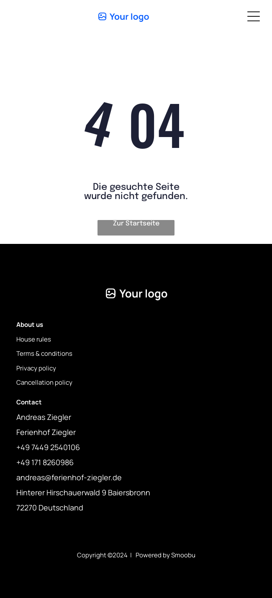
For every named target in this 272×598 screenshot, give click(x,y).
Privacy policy (36, 368)
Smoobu (183, 555)
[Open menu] (253, 16)
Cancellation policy (44, 382)
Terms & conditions (44, 353)
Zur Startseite (136, 223)
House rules (33, 339)
